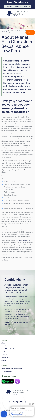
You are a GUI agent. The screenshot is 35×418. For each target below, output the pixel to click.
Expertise (4, 346)
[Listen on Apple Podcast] (17, 381)
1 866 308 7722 (6, 371)
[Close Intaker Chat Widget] (33, 404)
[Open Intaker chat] (13, 417)
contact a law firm (23, 240)
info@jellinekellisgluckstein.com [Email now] (11, 368)
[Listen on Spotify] (7, 381)
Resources (4, 355)
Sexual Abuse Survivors (8, 349)
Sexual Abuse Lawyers (17, 2)
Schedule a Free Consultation (17, 6)
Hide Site (30, 32)
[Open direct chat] (30, 404)
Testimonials (5, 358)
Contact (3, 361)
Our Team (4, 352)
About (3, 31)
